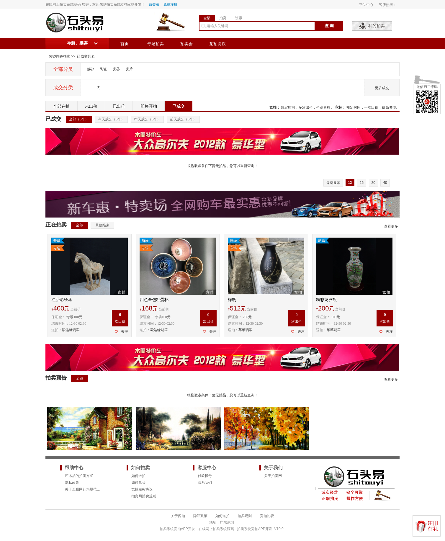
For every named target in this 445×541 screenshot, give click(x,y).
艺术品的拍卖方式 (79, 476)
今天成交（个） (111, 119)
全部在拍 (61, 106)
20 (373, 183)
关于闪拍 (178, 516)
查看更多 (391, 226)
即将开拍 (148, 106)
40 (385, 183)
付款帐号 (205, 476)
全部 (206, 18)
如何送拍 (138, 476)
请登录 (154, 4)
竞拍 (273, 107)
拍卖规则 (245, 516)
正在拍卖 (56, 225)
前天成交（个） (183, 119)
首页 (124, 44)
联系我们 (205, 482)
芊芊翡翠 (245, 330)
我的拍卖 (376, 26)
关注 (124, 331)
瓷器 (116, 69)
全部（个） (79, 119)
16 (362, 183)
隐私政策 (72, 482)
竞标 (338, 107)
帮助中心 (366, 5)
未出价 (91, 106)
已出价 (119, 106)
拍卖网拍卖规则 (143, 496)
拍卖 (222, 18)
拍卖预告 (56, 378)
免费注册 (170, 4)
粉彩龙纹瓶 (326, 300)
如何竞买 (138, 482)
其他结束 (102, 225)
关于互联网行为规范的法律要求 (89, 489)
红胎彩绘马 (61, 300)
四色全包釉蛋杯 (154, 300)
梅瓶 (232, 300)
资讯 (238, 18)
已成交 (178, 106)
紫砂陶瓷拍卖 (59, 56)
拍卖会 (186, 44)
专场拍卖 (155, 44)
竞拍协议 (217, 44)
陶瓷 (103, 69)
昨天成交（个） (147, 119)
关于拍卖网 (273, 476)
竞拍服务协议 (142, 489)
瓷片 (129, 69)
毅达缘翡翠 (71, 330)
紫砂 (90, 69)
